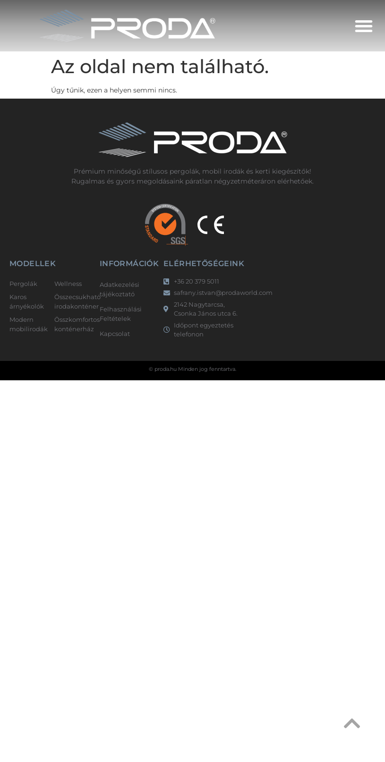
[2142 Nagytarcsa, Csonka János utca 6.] (305, 301)
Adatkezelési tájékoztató (119, 289)
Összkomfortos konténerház (72, 324)
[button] (364, 26)
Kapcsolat (115, 333)
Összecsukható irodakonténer (72, 301)
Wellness (68, 283)
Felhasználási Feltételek (121, 313)
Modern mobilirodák (27, 324)
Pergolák (23, 283)
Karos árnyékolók (26, 301)
